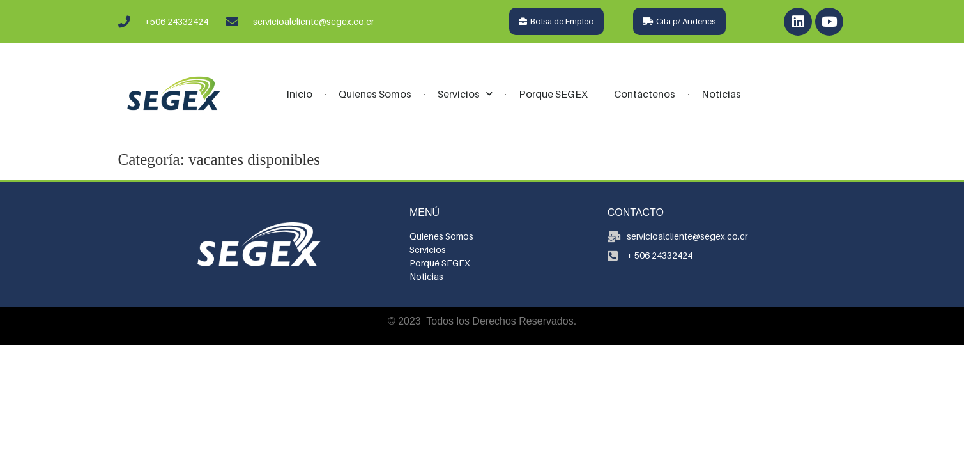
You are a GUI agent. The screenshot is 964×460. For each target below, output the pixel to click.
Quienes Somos (375, 94)
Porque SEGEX (553, 94)
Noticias (721, 94)
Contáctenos (644, 94)
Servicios (465, 93)
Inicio (299, 94)
